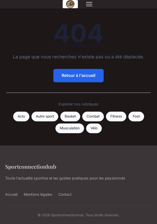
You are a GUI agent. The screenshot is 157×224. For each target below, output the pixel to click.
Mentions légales (38, 194)
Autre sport (45, 116)
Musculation (70, 128)
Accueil (11, 194)
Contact (65, 194)
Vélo (93, 128)
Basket (70, 116)
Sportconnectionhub (30, 166)
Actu (21, 116)
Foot (136, 116)
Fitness (116, 116)
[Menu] (89, 4)
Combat (93, 116)
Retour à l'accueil (78, 75)
